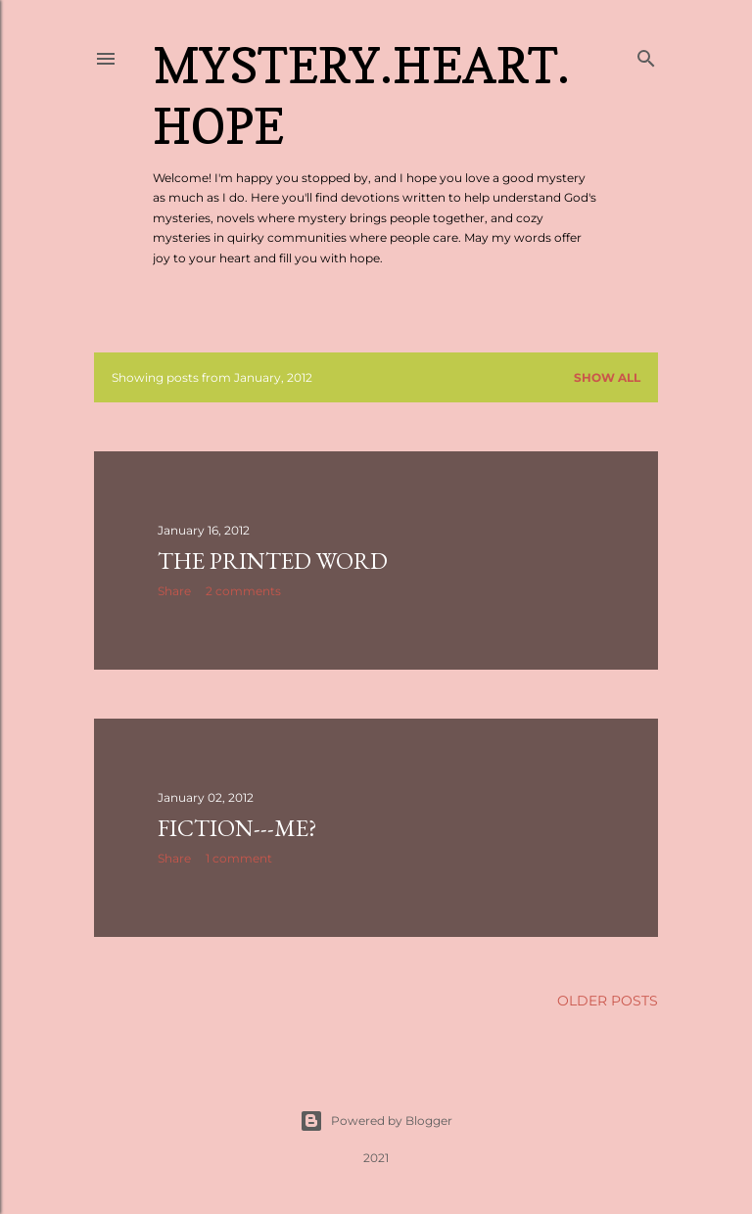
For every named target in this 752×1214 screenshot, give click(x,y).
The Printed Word (273, 560)
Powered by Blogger (376, 1121)
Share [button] (174, 591)
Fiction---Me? (237, 828)
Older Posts (607, 1000)
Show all (607, 377)
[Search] (646, 54)
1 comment (239, 858)
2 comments (243, 591)
